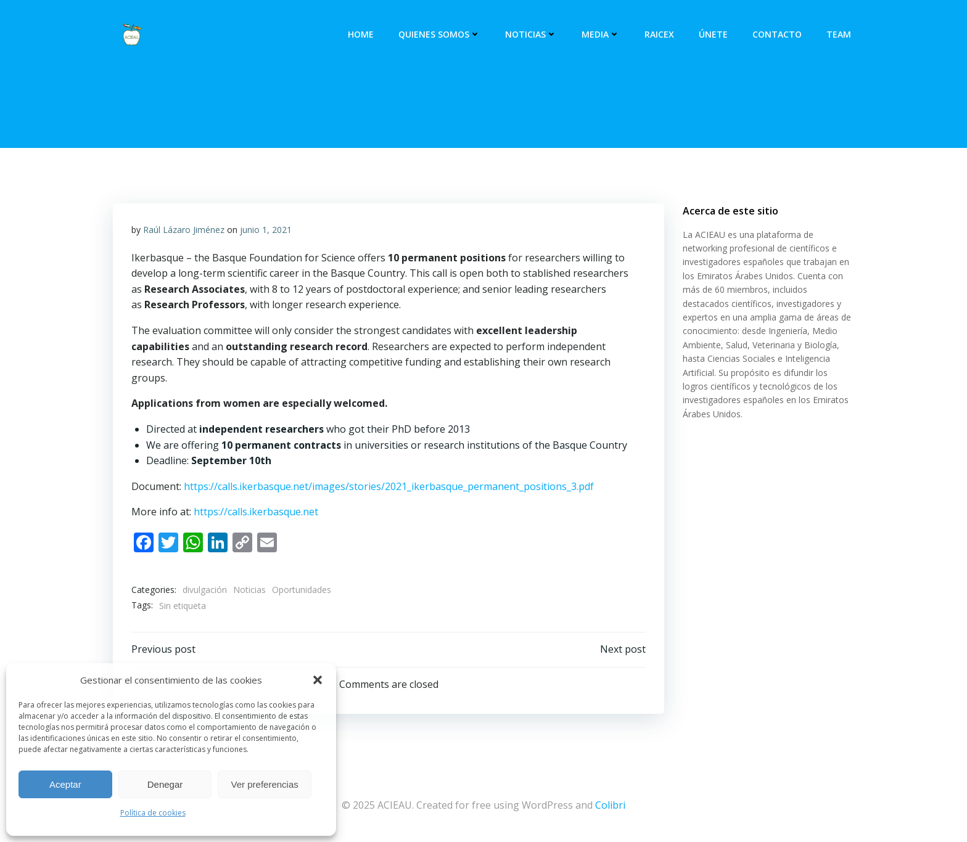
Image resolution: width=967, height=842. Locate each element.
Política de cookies (153, 812)
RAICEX (659, 34)
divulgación (205, 589)
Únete (713, 34)
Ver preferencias (264, 784)
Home (361, 34)
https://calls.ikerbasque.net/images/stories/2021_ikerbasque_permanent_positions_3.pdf (389, 486)
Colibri (610, 805)
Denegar (165, 784)
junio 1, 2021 (266, 229)
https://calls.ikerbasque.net (256, 511)
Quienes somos (439, 34)
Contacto (777, 34)
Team (838, 34)
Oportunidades (301, 589)
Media (601, 34)
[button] (317, 680)
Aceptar (65, 784)
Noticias (531, 34)
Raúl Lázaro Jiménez (183, 229)
